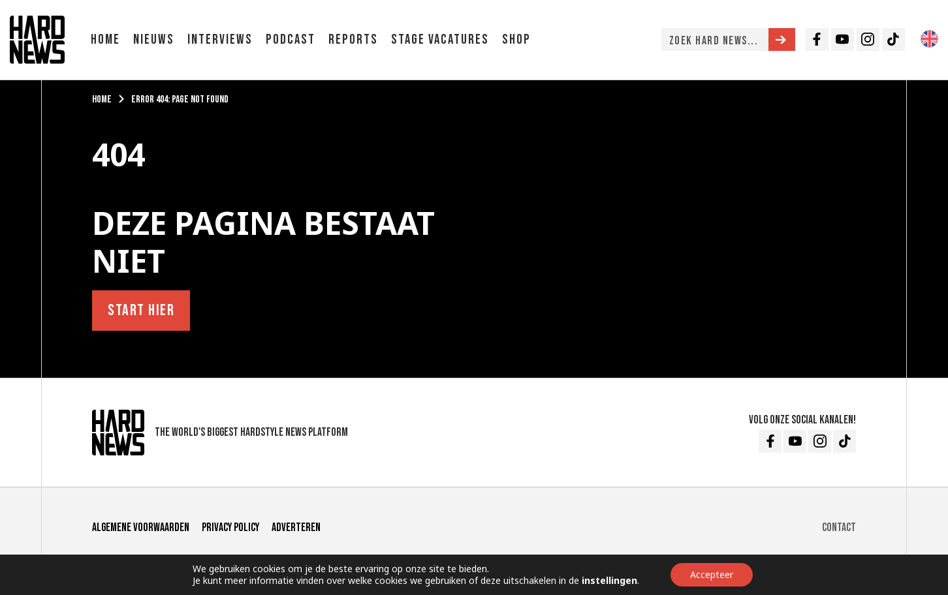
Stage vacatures (440, 39)
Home (105, 39)
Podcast (290, 39)
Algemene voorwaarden (140, 527)
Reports (353, 39)
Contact (839, 527)
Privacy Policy (230, 527)
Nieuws (153, 39)
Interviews (220, 39)
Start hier (141, 310)
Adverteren (296, 527)
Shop (516, 39)
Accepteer (711, 574)
